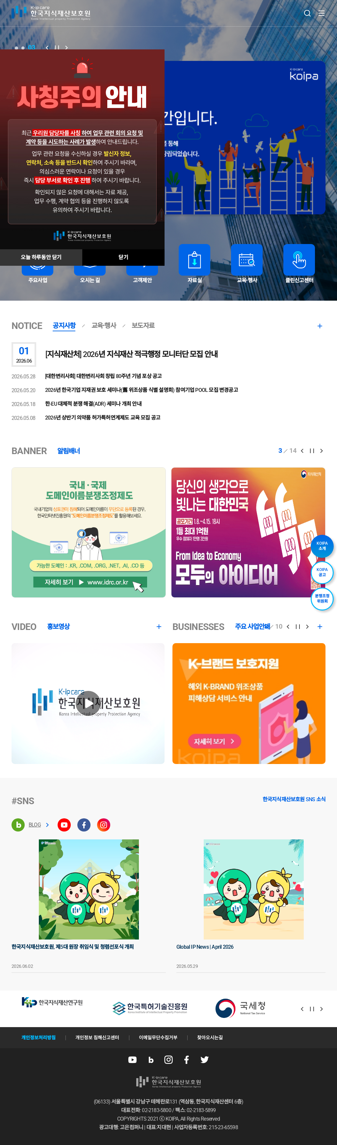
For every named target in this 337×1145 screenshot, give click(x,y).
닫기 (123, 257)
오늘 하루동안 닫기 (41, 257)
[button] (47, 48)
